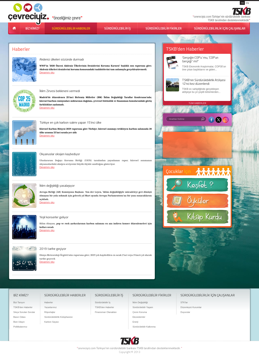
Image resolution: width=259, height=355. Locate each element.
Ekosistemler (139, 317)
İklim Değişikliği (140, 302)
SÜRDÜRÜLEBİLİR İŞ (117, 28)
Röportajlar (49, 312)
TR (242, 3)
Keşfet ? (197, 186)
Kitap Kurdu (197, 218)
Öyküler (197, 202)
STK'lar (184, 302)
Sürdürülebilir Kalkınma (144, 326)
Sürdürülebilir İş (102, 302)
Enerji (135, 322)
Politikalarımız (20, 326)
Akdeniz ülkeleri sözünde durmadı (61, 59)
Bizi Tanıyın (19, 302)
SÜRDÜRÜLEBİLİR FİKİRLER (163, 28)
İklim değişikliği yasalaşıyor (57, 185)
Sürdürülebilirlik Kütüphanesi (58, 317)
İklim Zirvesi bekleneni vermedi (59, 90)
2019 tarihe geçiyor (52, 248)
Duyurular (185, 312)
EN (247, 3)
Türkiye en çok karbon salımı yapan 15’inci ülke (70, 122)
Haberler (48, 302)
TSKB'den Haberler (22, 307)
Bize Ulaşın (19, 322)
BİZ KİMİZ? (32, 28)
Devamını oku (46, 72)
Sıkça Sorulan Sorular (24, 312)
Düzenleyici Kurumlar (191, 307)
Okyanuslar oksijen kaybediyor (59, 154)
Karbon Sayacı (51, 322)
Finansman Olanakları (106, 312)
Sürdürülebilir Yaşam (143, 307)
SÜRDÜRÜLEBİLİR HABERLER (71, 28)
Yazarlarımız (50, 307)
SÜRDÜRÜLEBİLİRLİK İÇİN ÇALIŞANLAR (219, 28)
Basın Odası (19, 317)
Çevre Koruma (140, 312)
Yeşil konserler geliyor (53, 217)
